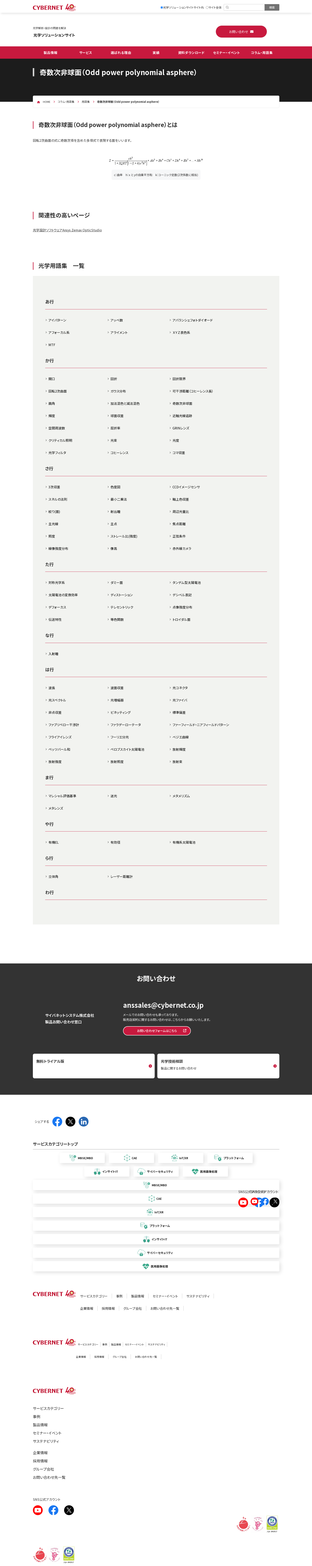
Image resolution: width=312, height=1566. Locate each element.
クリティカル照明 (60, 440)
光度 (176, 440)
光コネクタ (180, 687)
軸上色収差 (181, 499)
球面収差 (117, 415)
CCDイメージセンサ (186, 487)
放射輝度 (179, 749)
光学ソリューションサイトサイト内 (182, 7)
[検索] (244, 7)
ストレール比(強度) (124, 536)
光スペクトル (57, 700)
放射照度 (117, 761)
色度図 (115, 487)
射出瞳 (115, 511)
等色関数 (117, 619)
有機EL (53, 842)
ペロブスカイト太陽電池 (127, 749)
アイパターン (57, 320)
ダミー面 (117, 582)
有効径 (115, 842)
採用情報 (108, 1308)
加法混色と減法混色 (125, 403)
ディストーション (122, 595)
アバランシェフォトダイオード (193, 320)
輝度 (51, 415)
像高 (114, 548)
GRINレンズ (181, 428)
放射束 (177, 761)
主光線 (53, 524)
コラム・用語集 (262, 52)
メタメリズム (181, 796)
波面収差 (117, 687)
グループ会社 (132, 1308)
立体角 (53, 876)
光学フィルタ (57, 452)
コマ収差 (179, 452)
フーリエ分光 (120, 737)
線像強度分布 (58, 548)
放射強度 (55, 761)
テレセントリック (122, 607)
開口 (51, 378)
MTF (51, 344)
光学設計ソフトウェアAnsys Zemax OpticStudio (67, 230)
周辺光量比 (181, 511)
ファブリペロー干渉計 (63, 724)
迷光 (114, 796)
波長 (51, 687)
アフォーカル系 (59, 332)
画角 (51, 403)
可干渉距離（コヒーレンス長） (193, 391)
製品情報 (50, 52)
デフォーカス (57, 607)
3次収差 (54, 487)
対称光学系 (56, 582)
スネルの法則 (57, 499)
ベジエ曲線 (181, 737)
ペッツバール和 (59, 749)
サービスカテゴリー (94, 1296)
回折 (114, 378)
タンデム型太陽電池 (187, 582)
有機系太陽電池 (184, 842)
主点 (114, 524)
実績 (156, 52)
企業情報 (86, 1308)
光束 (114, 440)
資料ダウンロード (191, 52)
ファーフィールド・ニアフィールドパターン (201, 724)
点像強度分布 (182, 607)
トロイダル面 (181, 619)
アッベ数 (117, 320)
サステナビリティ (198, 1296)
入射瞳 (53, 653)
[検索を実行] (272, 7)
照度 (51, 536)
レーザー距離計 (122, 876)
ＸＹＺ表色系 (181, 332)
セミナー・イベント (226, 52)
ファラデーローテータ (126, 724)
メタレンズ (55, 808)
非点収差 (55, 712)
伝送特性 (55, 619)
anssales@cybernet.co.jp (163, 1005)
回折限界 (179, 378)
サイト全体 (214, 7)
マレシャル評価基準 (62, 796)
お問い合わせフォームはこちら (157, 1030)
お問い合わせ (238, 31)
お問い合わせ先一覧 (164, 1308)
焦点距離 (179, 524)
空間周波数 (56, 428)
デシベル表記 (182, 595)
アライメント (119, 332)
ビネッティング (120, 712)
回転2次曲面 (57, 391)
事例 (119, 1296)
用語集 (86, 102)
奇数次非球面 (182, 403)
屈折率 (115, 428)
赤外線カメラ (182, 548)
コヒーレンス (119, 452)
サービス (85, 52)
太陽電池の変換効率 (63, 595)
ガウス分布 (118, 391)
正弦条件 (179, 536)
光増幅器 (117, 700)
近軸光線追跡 (182, 415)
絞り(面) (54, 511)
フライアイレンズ (59, 737)
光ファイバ (180, 700)
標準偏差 (179, 712)
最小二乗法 (119, 499)
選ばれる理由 (121, 52)
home (46, 102)
